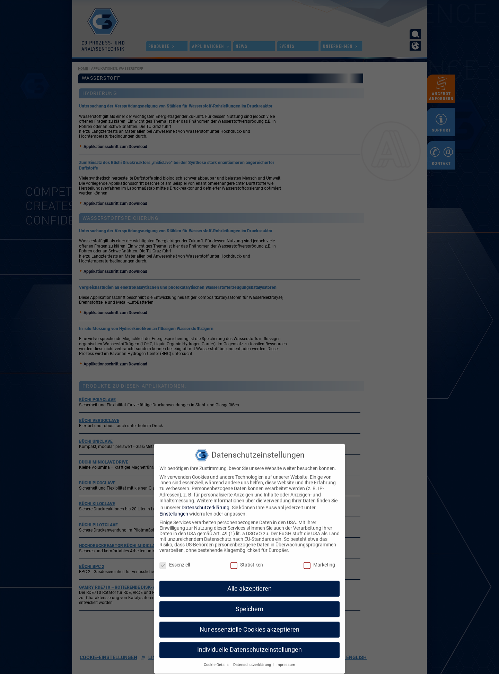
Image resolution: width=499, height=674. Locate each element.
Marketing (319, 553)
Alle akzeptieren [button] (249, 576)
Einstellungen (173, 502)
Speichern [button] (249, 597)
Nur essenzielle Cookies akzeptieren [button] (249, 617)
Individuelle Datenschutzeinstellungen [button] (249, 638)
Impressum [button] (285, 653)
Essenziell (174, 553)
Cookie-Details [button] (217, 653)
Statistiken (246, 553)
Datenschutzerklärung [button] (252, 653)
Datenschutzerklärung (205, 496)
